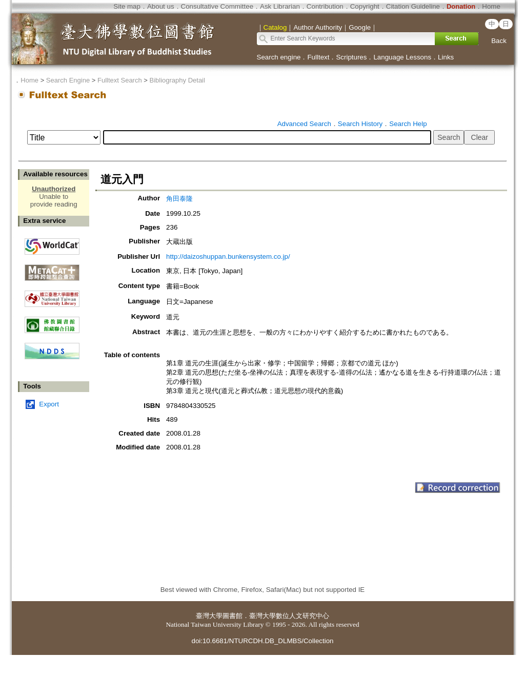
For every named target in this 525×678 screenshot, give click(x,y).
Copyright (364, 6)
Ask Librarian (280, 6)
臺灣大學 (209, 616)
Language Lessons (402, 57)
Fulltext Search (119, 80)
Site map (126, 6)
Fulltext (318, 57)
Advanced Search (304, 124)
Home (491, 6)
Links (446, 57)
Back (499, 41)
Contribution (325, 6)
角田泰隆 (179, 198)
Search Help (408, 124)
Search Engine (68, 80)
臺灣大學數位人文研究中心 (289, 616)
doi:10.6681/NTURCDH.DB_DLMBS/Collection (262, 641)
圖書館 (233, 616)
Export (49, 404)
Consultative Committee (217, 6)
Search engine (279, 57)
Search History (360, 124)
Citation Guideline (413, 6)
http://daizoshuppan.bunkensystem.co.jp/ (228, 256)
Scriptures (351, 57)
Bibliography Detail (177, 80)
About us (160, 6)
